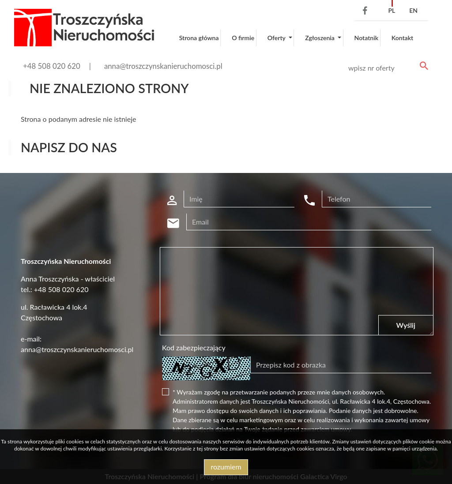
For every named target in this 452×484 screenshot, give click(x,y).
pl (391, 10)
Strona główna (199, 37)
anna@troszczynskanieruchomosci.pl (163, 66)
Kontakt (403, 37)
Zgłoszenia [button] (320, 37)
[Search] (387, 68)
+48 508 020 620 (51, 66)
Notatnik (366, 37)
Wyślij (405, 325)
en (413, 10)
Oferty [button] (277, 37)
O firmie (243, 37)
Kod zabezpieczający (194, 347)
